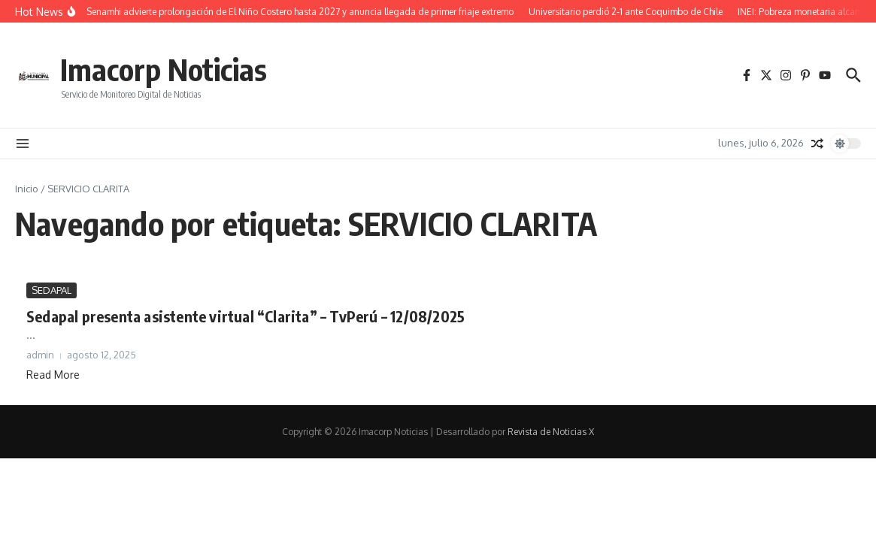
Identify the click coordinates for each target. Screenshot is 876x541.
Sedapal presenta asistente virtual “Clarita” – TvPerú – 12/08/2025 (245, 316)
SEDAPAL (51, 290)
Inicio (26, 189)
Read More (53, 374)
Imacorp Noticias (163, 69)
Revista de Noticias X (551, 431)
